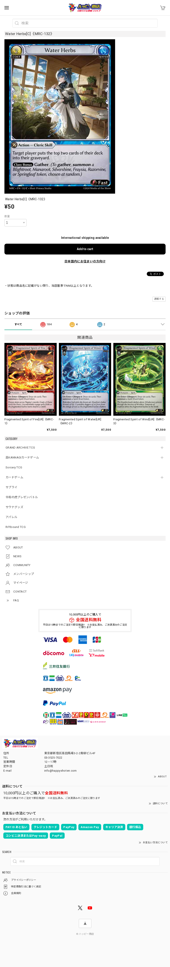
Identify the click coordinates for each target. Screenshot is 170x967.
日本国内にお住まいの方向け (85, 261)
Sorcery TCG (14, 467)
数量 (7, 216)
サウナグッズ (14, 507)
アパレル (11, 517)
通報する (159, 298)
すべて (18, 324)
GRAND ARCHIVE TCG (20, 447)
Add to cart (85, 249)
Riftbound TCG (16, 527)
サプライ (11, 487)
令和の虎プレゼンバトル (22, 497)
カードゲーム (14, 477)
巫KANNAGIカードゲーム (22, 457)
